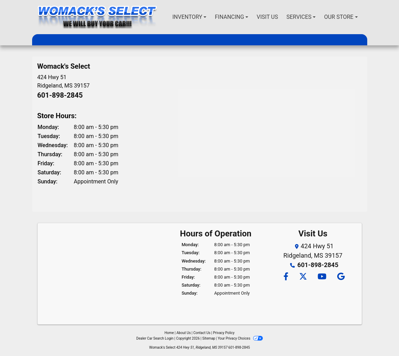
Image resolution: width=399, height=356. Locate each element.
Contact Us (201, 333)
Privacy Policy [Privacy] (224, 333)
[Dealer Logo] (97, 17)
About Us (184, 333)
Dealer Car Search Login (154, 338)
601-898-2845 (60, 95)
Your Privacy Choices (240, 338)
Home (169, 333)
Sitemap (208, 338)
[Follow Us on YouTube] (321, 277)
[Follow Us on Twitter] (303, 277)
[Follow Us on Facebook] (285, 277)
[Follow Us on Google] (340, 277)
